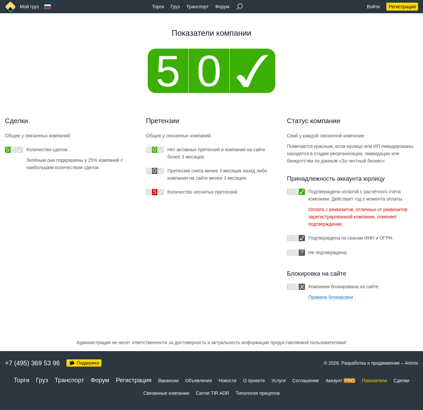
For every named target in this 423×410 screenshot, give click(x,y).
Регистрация (402, 6)
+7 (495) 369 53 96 (32, 363)
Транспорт (197, 6)
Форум (222, 6)
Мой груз (29, 6)
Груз (175, 6)
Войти (373, 6)
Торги (158, 6)
